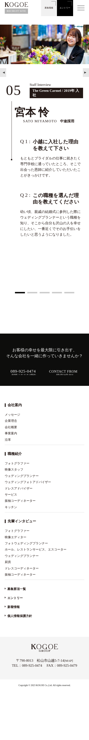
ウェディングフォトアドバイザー (28, 482)
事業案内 (11, 433)
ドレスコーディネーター (22, 568)
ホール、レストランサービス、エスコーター (35, 549)
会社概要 (11, 427)
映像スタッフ (14, 469)
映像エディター (15, 537)
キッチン (11, 507)
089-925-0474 (32, 665)
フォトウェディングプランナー (26, 543)
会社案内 (15, 405)
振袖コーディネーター (20, 500)
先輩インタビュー (22, 521)
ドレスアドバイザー (19, 488)
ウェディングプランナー (22, 476)
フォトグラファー (17, 463)
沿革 (8, 439)
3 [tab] (45, 293)
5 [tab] (69, 293)
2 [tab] (32, 293)
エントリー (65, 8)
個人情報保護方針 (19, 616)
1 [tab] (20, 293)
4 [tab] (57, 293)
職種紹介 (15, 454)
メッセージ (12, 414)
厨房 (8, 562)
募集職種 (49, 8)
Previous (3, 72)
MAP (68, 660)
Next (86, 72)
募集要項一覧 (16, 589)
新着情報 (13, 607)
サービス (11, 494)
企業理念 (11, 421)
